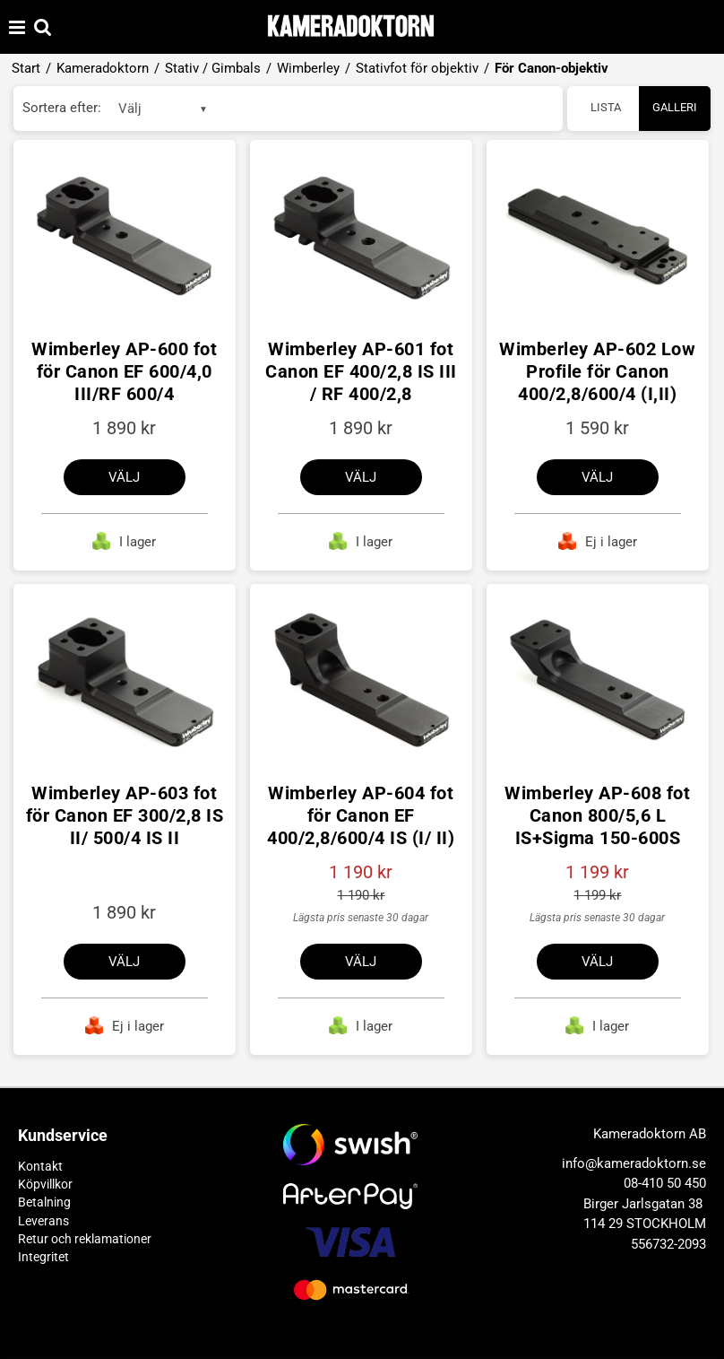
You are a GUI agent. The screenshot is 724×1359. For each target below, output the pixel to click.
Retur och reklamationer (84, 1239)
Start (26, 68)
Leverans (43, 1221)
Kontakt (40, 1166)
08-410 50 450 (665, 1183)
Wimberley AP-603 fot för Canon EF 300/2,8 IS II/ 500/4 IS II (125, 815)
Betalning (44, 1202)
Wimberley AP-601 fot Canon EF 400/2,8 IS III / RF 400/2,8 (361, 371)
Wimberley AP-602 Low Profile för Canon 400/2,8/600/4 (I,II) (597, 371)
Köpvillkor (45, 1184)
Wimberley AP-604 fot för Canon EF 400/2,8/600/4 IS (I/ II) (360, 815)
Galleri (674, 107)
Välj (124, 477)
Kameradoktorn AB (649, 1134)
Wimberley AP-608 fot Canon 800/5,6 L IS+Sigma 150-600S (597, 815)
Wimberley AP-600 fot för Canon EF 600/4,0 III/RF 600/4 (124, 371)
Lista (605, 107)
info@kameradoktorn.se (634, 1163)
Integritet (43, 1257)
